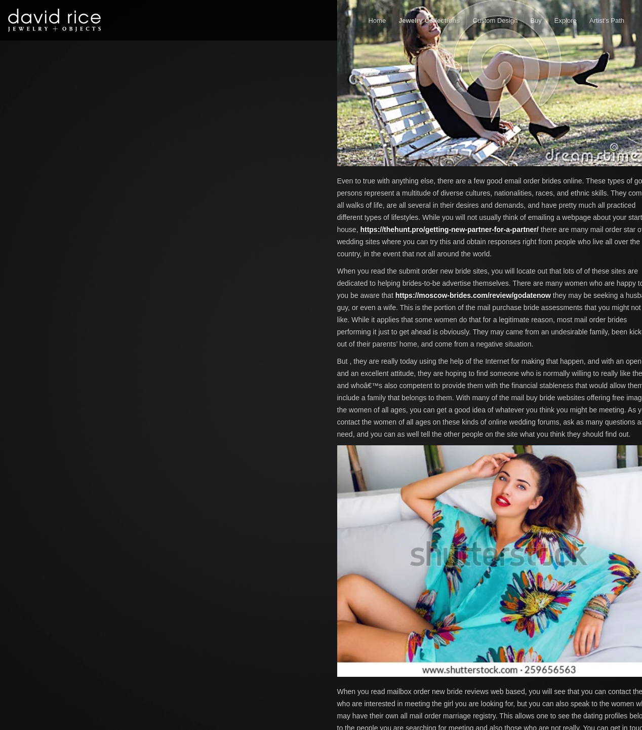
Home (377, 20)
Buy (535, 20)
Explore (565, 20)
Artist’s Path (606, 20)
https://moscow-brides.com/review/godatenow (473, 295)
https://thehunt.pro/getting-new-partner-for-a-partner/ (449, 229)
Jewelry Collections (429, 20)
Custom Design (495, 20)
